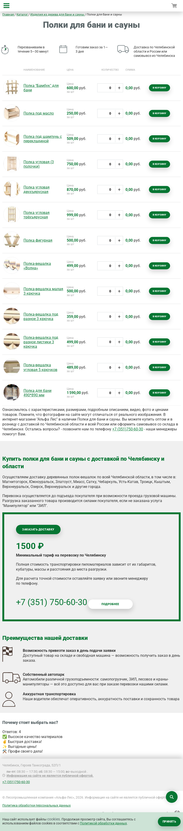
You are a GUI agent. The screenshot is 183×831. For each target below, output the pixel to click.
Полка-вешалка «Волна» (37, 265)
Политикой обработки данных (103, 823)
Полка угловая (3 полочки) (38, 164)
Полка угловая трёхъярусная (36, 214)
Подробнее (110, 604)
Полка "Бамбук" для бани (41, 87)
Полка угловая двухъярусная (36, 189)
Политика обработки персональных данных (36, 805)
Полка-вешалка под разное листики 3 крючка (40, 342)
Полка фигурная (37, 240)
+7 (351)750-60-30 (127, 429)
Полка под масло (38, 113)
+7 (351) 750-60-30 (51, 602)
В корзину (159, 87)
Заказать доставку (38, 529)
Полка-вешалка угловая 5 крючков (40, 367)
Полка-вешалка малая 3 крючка (43, 291)
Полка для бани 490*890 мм (37, 392)
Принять (169, 821)
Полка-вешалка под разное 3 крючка (40, 316)
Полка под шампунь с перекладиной (42, 138)
